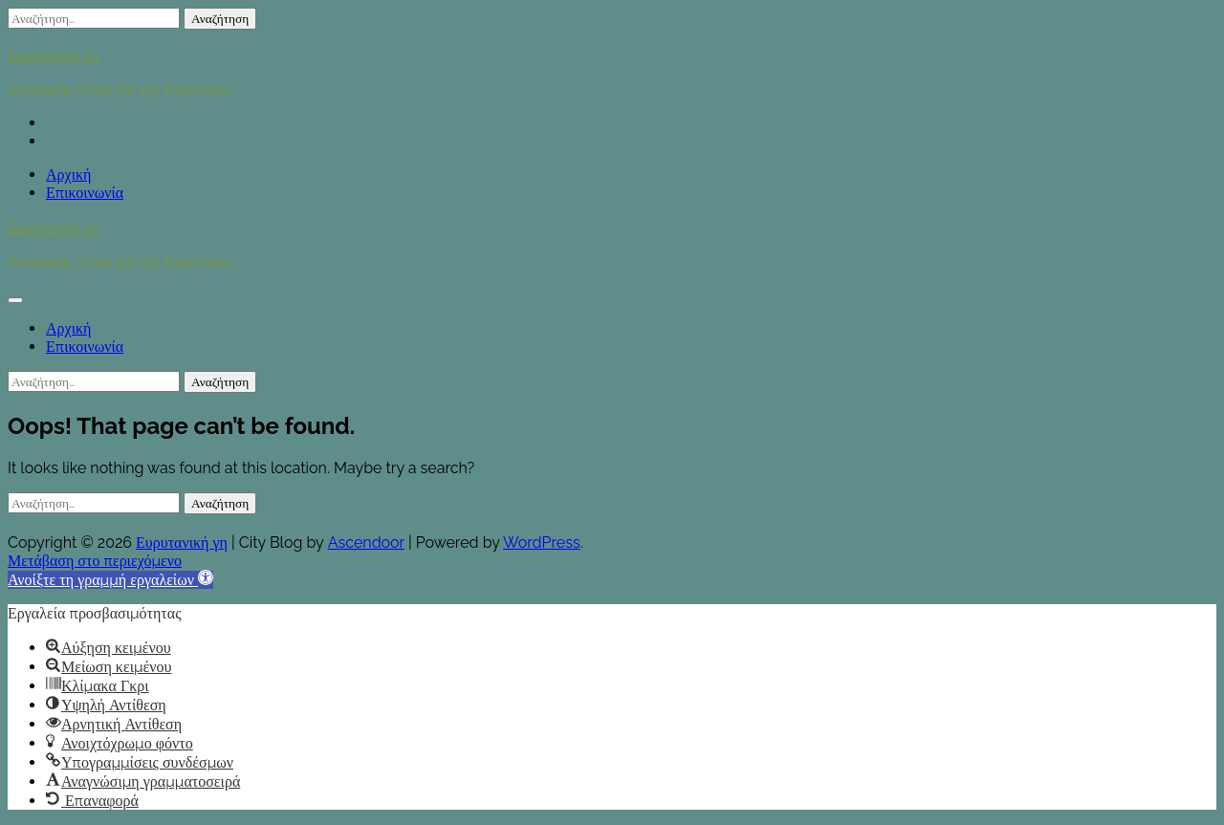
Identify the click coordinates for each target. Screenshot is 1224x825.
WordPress (541, 542)
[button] (110, 580)
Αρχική (68, 174)
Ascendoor (366, 542)
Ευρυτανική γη (53, 55)
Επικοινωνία (84, 193)
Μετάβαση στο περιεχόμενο (95, 561)
